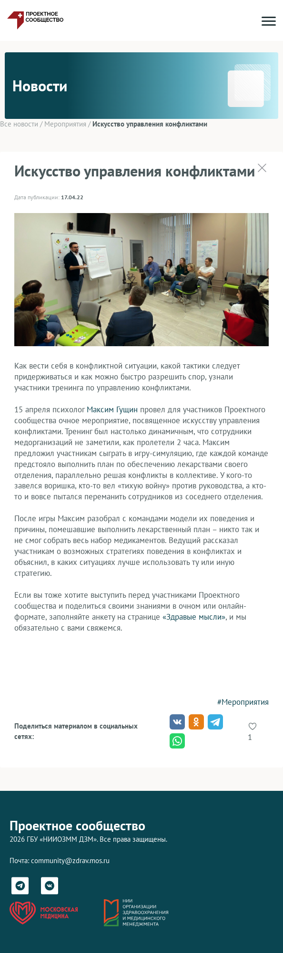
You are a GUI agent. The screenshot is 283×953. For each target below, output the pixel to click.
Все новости (19, 123)
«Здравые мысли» (193, 617)
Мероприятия (65, 123)
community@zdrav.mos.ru (70, 860)
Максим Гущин (112, 409)
